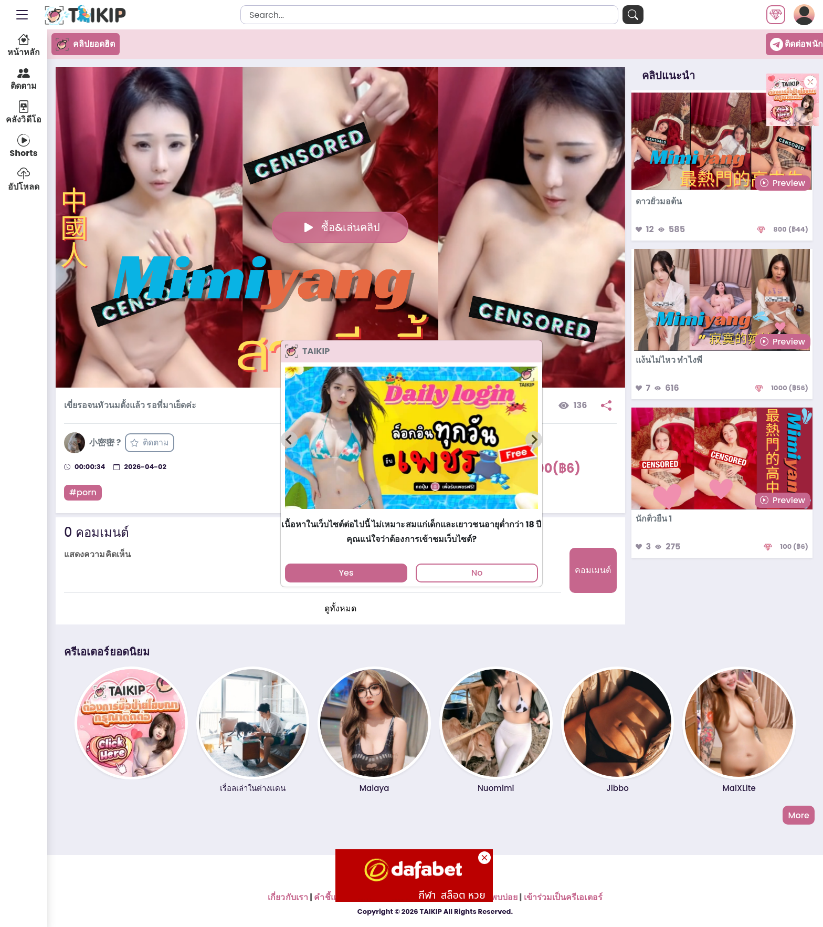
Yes (346, 573)
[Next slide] (533, 439)
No (477, 573)
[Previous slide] (289, 439)
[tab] (411, 513)
